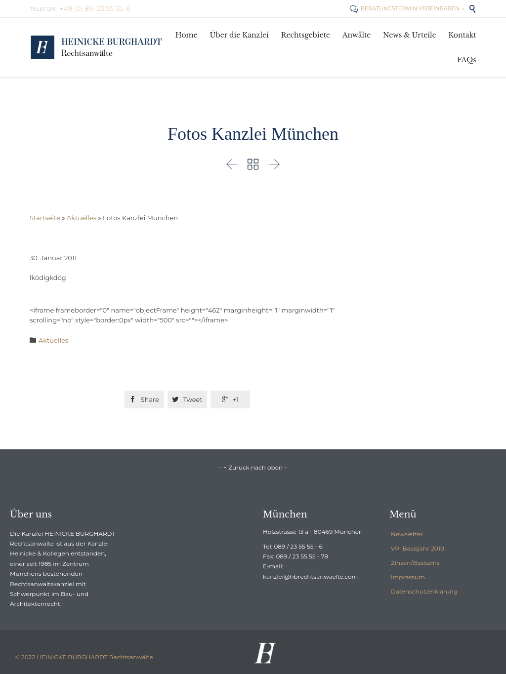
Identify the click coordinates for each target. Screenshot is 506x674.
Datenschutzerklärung (424, 591)
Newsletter (407, 534)
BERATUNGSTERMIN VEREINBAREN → (407, 8)
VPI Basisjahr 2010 (417, 548)
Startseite (45, 218)
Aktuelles (81, 218)
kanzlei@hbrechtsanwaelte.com (310, 576)
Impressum (408, 577)
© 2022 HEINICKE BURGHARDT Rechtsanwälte (84, 657)
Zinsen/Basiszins (415, 562)
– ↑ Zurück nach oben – (253, 467)
